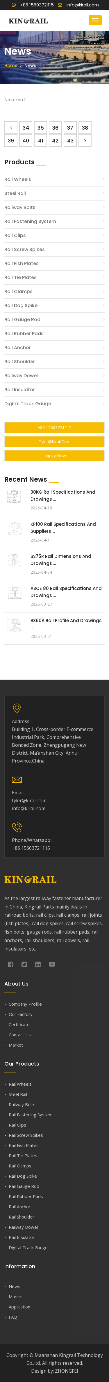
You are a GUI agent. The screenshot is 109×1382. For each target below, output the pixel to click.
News (14, 1286)
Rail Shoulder (19, 361)
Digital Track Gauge (27, 403)
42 (55, 140)
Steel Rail (15, 193)
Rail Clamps (18, 291)
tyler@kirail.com (55, 441)
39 (11, 140)
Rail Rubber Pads (24, 333)
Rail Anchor (17, 347)
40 (25, 140)
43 (70, 140)
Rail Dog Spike (20, 305)
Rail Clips (15, 235)
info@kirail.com (78, 5)
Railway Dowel (21, 375)
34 (26, 127)
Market (16, 1045)
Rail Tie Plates (20, 277)
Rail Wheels (17, 179)
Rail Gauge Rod (22, 319)
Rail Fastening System (30, 221)
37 (70, 127)
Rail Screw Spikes (24, 249)
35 (40, 127)
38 (85, 127)
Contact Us (20, 1035)
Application (19, 1307)
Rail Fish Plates (21, 263)
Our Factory (21, 1014)
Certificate (19, 1024)
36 (55, 127)
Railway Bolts (19, 207)
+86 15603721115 (33, 5)
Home (10, 65)
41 (40, 140)
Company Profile (25, 1004)
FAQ (13, 1317)
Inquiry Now (54, 455)
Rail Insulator (19, 389)
